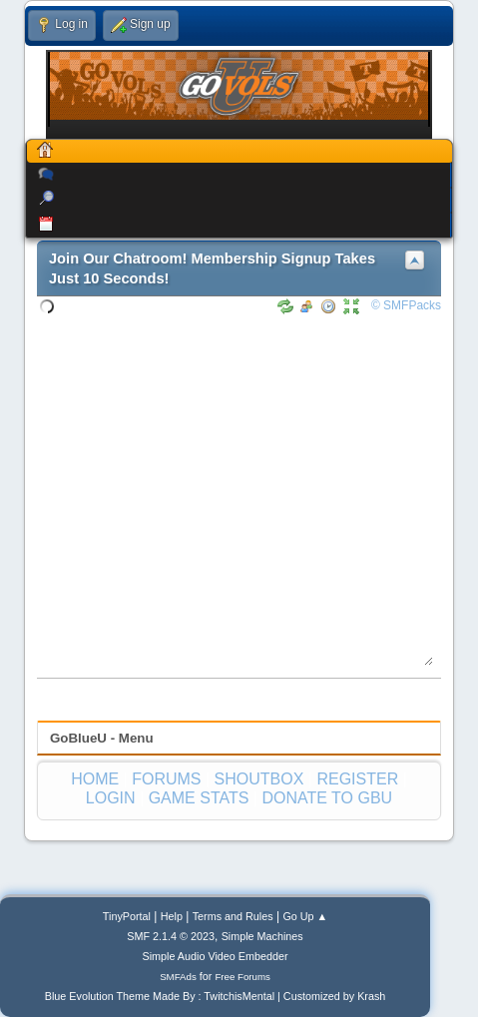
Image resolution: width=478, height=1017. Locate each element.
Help (172, 916)
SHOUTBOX (259, 778)
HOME (95, 778)
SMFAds (178, 976)
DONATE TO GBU (326, 797)
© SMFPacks (406, 305)
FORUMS (166, 778)
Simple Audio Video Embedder (215, 956)
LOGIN (111, 797)
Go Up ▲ (304, 916)
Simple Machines (262, 936)
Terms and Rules (233, 916)
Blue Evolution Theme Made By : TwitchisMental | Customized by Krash (215, 996)
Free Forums (242, 976)
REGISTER (357, 778)
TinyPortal (127, 916)
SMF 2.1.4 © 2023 (171, 936)
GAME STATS (199, 797)
